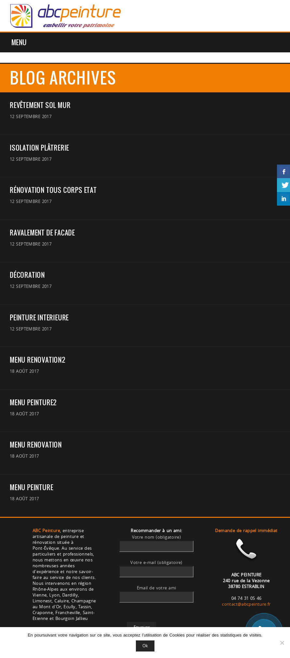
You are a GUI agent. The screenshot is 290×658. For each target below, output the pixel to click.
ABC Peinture (46, 530)
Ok (145, 646)
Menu (19, 42)
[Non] (282, 642)
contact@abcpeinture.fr (246, 604)
